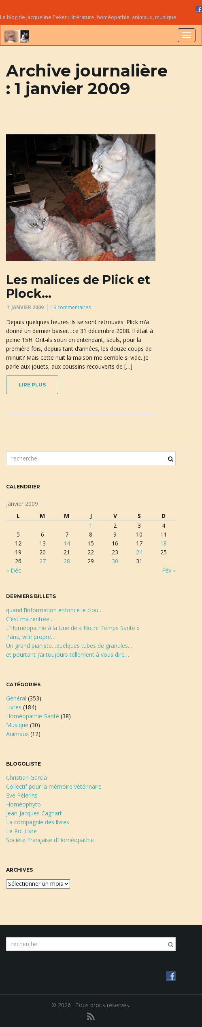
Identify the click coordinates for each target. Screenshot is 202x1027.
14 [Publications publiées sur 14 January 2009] (67, 543)
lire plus (32, 385)
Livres (13, 707)
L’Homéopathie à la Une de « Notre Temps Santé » (73, 628)
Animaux (17, 734)
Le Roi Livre (21, 831)
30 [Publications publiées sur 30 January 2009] (115, 561)
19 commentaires (71, 307)
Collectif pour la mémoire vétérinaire (54, 786)
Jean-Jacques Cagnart (34, 813)
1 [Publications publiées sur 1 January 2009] (90, 525)
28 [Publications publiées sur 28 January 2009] (67, 561)
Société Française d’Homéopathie (50, 840)
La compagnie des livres (37, 822)
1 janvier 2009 (25, 307)
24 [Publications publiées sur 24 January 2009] (139, 552)
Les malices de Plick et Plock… (78, 286)
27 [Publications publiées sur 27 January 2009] (42, 561)
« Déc (13, 570)
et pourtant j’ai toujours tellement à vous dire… (67, 654)
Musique (17, 725)
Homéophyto (23, 804)
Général (16, 698)
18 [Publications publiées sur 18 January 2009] (163, 543)
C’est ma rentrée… (30, 619)
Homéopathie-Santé (32, 716)
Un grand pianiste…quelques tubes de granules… (69, 645)
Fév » (169, 570)
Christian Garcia (26, 777)
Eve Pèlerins (22, 795)
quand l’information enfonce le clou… (54, 610)
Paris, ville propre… (30, 637)
